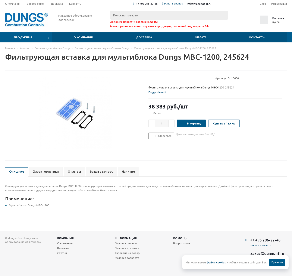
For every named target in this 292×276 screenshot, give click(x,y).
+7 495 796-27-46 (146, 3)
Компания (65, 238)
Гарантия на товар (127, 252)
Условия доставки (127, 248)
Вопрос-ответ (182, 243)
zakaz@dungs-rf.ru (199, 3)
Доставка (144, 37)
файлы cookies (216, 262)
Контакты (257, 37)
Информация (126, 238)
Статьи (62, 252)
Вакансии (63, 248)
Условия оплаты (126, 243)
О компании (83, 37)
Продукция (23, 37)
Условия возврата (127, 257)
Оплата (201, 37)
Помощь (180, 238)
